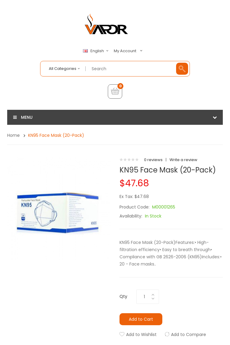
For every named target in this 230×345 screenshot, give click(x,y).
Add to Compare (188, 335)
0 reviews (153, 160)
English (96, 51)
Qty (123, 296)
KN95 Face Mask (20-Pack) (56, 135)
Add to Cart (141, 319)
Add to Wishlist (141, 335)
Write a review (183, 160)
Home (13, 135)
